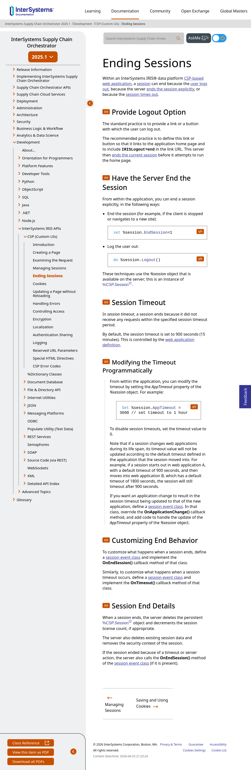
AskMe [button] (199, 37)
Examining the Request (53, 260)
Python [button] (28, 181)
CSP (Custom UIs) (107, 24)
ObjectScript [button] (32, 189)
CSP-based (193, 78)
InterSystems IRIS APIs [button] (41, 228)
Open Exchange (195, 11)
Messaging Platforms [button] (45, 413)
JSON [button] (31, 405)
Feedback (245, 395)
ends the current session (134, 155)
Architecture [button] (27, 114)
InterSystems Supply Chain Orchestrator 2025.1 (37, 24)
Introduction (43, 244)
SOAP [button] (32, 452)
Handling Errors (46, 303)
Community (160, 11)
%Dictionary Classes (44, 374)
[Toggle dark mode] (219, 38)
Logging (40, 342)
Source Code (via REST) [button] (46, 460)
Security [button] (23, 121)
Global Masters (233, 11)
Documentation (125, 11)
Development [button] (28, 142)
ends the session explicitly (170, 89)
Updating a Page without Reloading (54, 293)
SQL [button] (25, 197)
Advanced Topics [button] (36, 491)
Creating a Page (46, 252)
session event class (165, 506)
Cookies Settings (194, 750)
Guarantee (196, 744)
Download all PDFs (28, 762)
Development (83, 24)
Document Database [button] (45, 381)
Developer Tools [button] (36, 173)
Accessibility (218, 744)
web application (117, 83)
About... (29, 150)
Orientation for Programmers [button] (47, 157)
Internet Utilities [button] (41, 397)
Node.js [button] (28, 220)
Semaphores (38, 444)
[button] (106, 111)
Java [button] (25, 204)
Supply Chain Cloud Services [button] (41, 94)
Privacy (165, 744)
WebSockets (37, 467)
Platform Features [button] (37, 165)
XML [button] (31, 475)
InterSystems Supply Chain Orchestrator (41, 42)
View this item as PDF (30, 753)
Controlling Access (48, 311)
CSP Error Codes (47, 365)
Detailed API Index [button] (43, 483)
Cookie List (219, 750)
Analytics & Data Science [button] (38, 135)
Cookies (39, 283)
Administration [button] (29, 107)
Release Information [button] (34, 69)
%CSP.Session (117, 285)
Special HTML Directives (53, 358)
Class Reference (30, 743)
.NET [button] (26, 212)
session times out (142, 94)
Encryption (42, 319)
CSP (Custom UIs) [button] (42, 236)
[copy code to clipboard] (200, 231)
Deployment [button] (27, 101)
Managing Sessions (49, 267)
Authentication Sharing (53, 334)
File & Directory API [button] (44, 389)
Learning (92, 11)
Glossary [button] (24, 499)
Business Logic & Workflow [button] (40, 128)
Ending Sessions (133, 24)
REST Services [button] (39, 436)
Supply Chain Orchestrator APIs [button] (44, 87)
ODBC (32, 420)
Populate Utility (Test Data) (50, 428)
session (144, 83)
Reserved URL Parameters (55, 350)
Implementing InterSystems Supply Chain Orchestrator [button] (47, 78)
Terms (178, 744)
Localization (43, 326)
